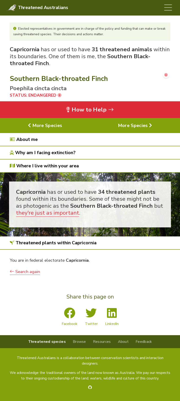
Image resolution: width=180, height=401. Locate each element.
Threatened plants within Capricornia (53, 243)
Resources (102, 341)
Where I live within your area (44, 166)
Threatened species (47, 341)
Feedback (144, 341)
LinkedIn (112, 316)
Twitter (91, 316)
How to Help (90, 109)
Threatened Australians (43, 7)
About (123, 341)
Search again (25, 272)
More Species (45, 125)
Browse (79, 341)
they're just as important (47, 212)
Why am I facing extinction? (43, 153)
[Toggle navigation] (168, 8)
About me (24, 139)
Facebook (69, 316)
